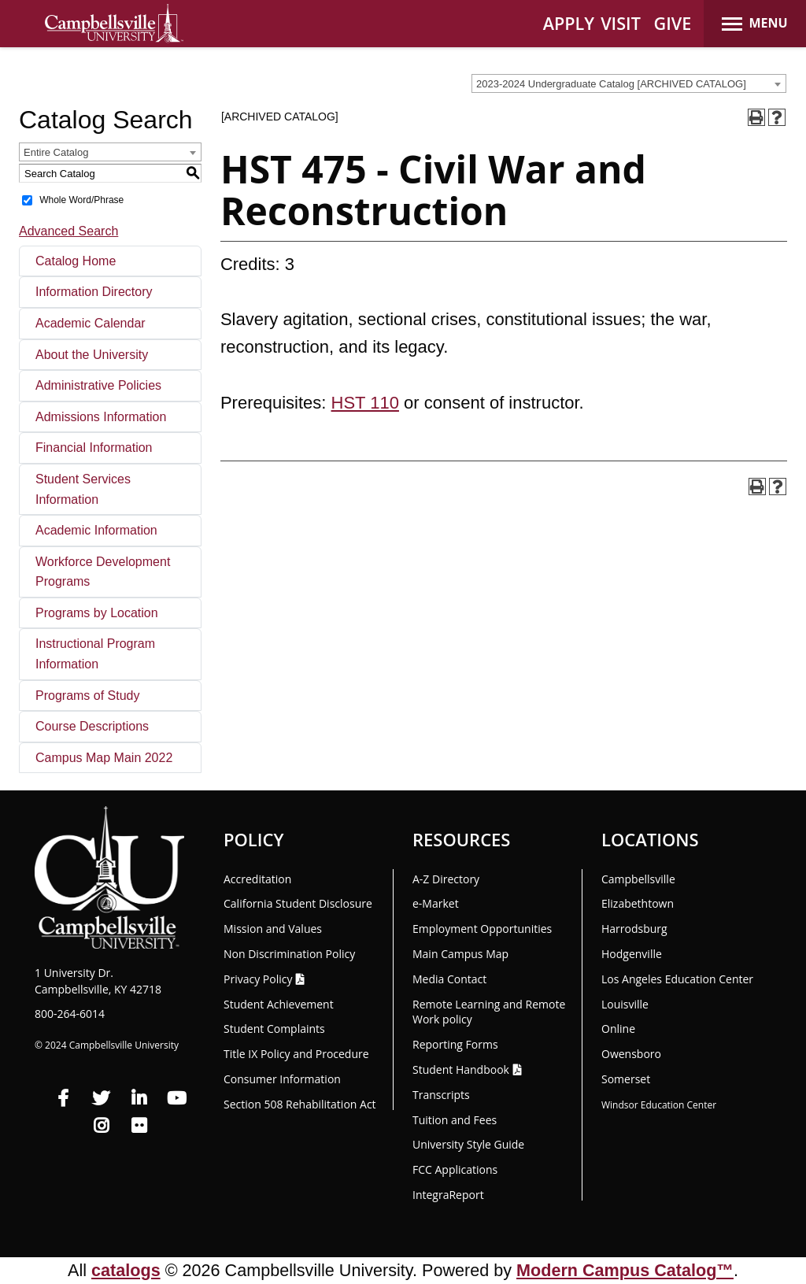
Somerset (625, 1078)
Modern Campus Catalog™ (625, 1270)
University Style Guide (468, 1144)
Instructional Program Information (95, 654)
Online (618, 1028)
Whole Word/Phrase (81, 199)
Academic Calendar (90, 323)
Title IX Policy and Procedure (296, 1053)
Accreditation (257, 878)
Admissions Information (100, 417)
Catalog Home (75, 261)
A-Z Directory (445, 878)
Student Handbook (460, 1069)
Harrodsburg (634, 928)
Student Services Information (83, 489)
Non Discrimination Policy (289, 953)
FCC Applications (454, 1169)
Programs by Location (96, 613)
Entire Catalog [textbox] (56, 152)
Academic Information (96, 530)
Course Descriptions (92, 726)
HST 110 (365, 403)
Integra (448, 1194)
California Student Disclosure (298, 903)
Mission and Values (273, 928)
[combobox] (628, 83)
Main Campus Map (460, 953)
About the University (91, 354)
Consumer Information (282, 1078)
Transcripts (441, 1094)
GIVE (673, 23)
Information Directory (94, 291)
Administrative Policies (98, 385)
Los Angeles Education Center (677, 978)
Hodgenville (631, 953)
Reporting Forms (455, 1044)
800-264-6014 (70, 1013)
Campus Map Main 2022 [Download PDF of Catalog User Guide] (103, 757)
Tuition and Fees (454, 1119)
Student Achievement (279, 1004)
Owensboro (631, 1053)
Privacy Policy (258, 978)
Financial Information (94, 447)
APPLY (568, 23)
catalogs (126, 1270)
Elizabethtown (637, 903)
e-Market (435, 903)
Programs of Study (87, 695)
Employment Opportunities (482, 928)
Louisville (625, 1004)
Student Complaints (274, 1028)
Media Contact (449, 978)
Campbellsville (638, 878)
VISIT (621, 23)
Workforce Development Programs (102, 572)
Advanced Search (68, 231)
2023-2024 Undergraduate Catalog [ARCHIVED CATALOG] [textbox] (611, 84)
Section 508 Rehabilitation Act (300, 1104)
